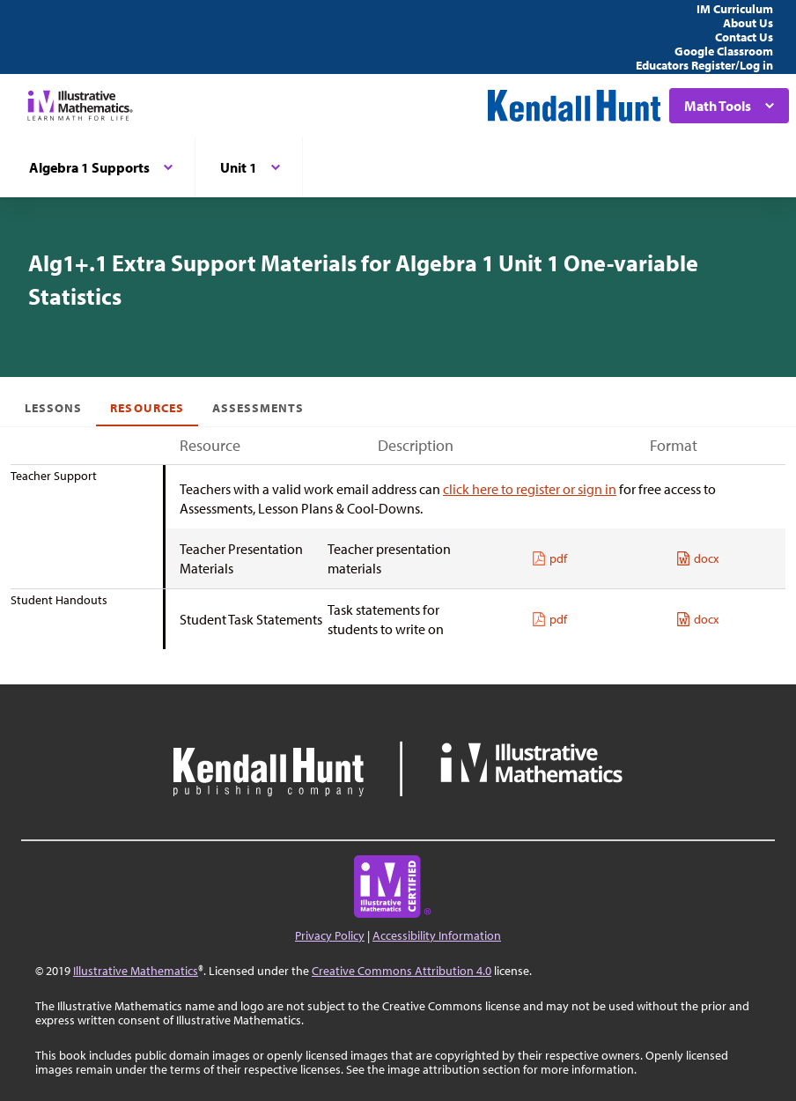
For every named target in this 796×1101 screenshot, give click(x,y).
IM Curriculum (734, 9)
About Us (748, 23)
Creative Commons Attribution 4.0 (401, 971)
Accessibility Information (436, 935)
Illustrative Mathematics (135, 971)
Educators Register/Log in (704, 65)
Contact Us (744, 37)
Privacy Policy (330, 935)
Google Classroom (723, 51)
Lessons (53, 408)
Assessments (258, 408)
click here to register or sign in (529, 489)
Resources (146, 408)
